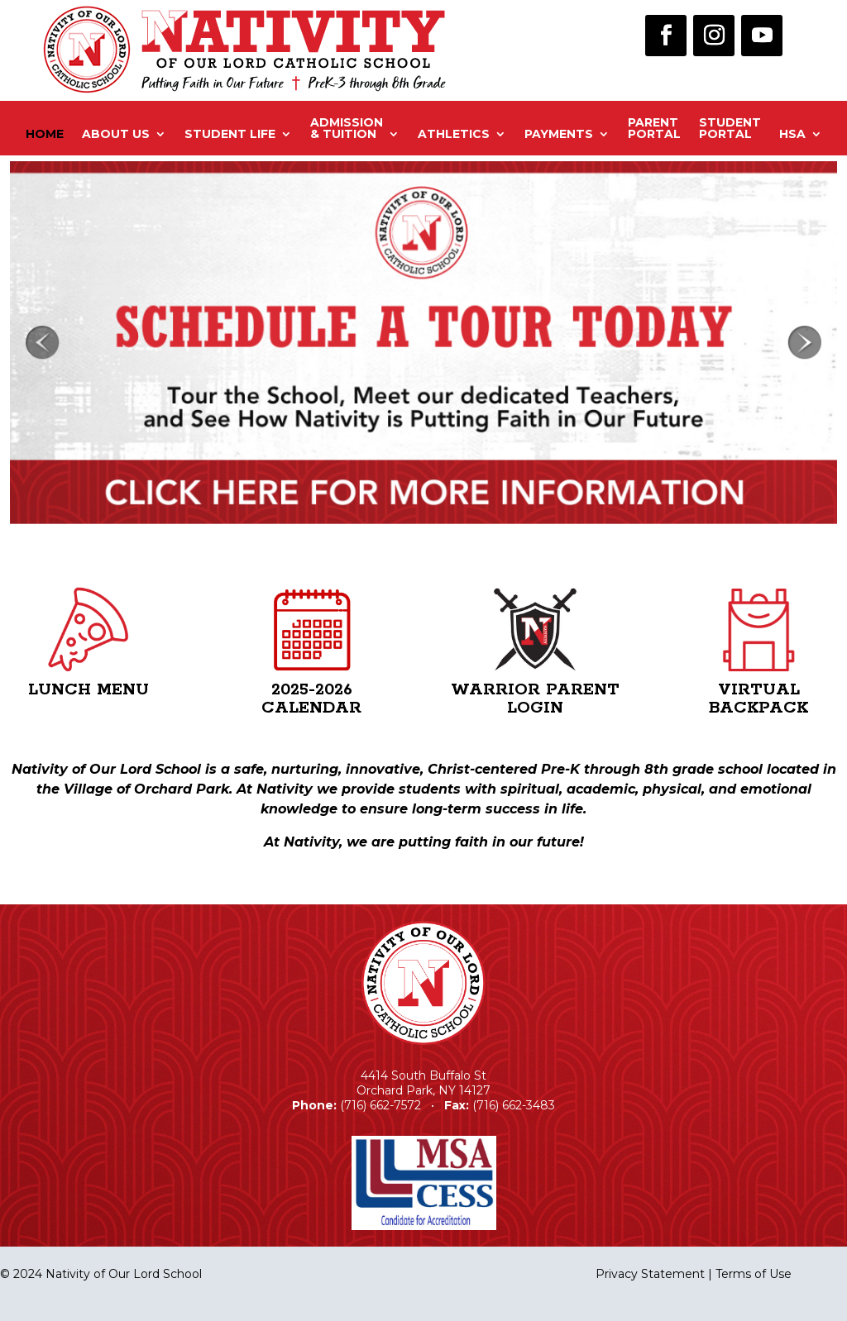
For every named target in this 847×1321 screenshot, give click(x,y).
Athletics (454, 133)
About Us (116, 133)
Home (45, 133)
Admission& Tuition (346, 129)
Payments (558, 133)
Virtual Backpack (758, 699)
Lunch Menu (88, 690)
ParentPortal (654, 129)
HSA (792, 133)
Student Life (229, 133)
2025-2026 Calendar (311, 699)
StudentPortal (730, 129)
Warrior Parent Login (535, 699)
